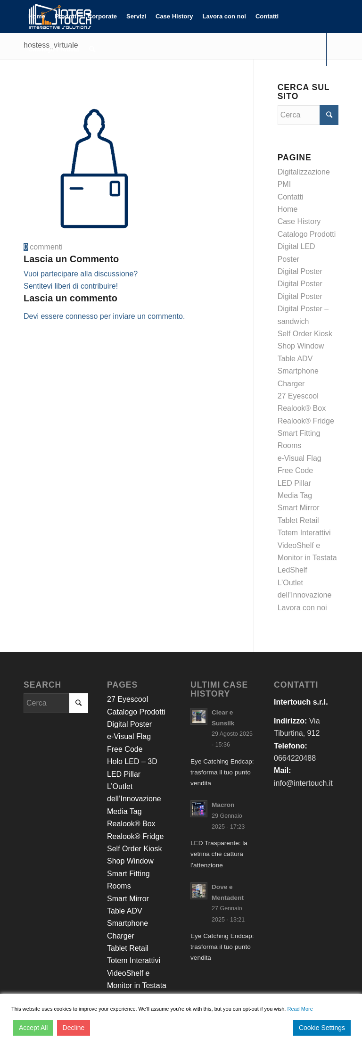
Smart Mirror (299, 508)
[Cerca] (92, 49)
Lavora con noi (302, 608)
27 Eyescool (298, 396)
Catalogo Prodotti (307, 234)
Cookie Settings (322, 1027)
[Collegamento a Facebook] (26, 82)
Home (288, 209)
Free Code (295, 470)
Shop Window (301, 346)
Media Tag (295, 495)
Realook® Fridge (306, 421)
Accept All (33, 1027)
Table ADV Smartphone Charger (298, 371)
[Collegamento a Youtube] (55, 82)
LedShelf (292, 570)
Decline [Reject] (74, 1027)
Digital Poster (300, 271)
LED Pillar (294, 483)
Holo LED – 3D (132, 761)
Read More (300, 1009)
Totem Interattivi (304, 533)
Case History (299, 221)
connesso (82, 316)
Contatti (291, 197)
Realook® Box (302, 408)
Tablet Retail (298, 520)
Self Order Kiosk (305, 334)
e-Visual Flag (299, 458)
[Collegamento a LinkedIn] (40, 82)
